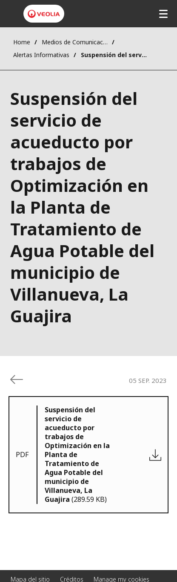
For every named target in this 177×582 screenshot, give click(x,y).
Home (21, 42)
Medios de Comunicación (75, 42)
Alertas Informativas (41, 55)
